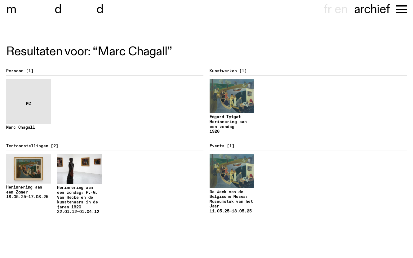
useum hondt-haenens (77, 9)
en (341, 9)
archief (372, 9)
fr (327, 9)
